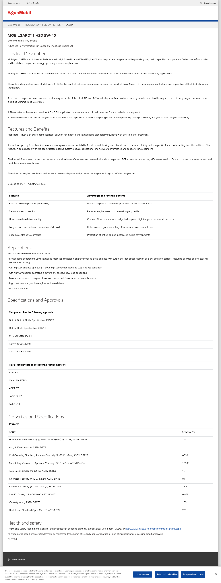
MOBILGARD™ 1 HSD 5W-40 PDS (43, 24)
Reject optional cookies (167, 574)
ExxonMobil (14, 24)
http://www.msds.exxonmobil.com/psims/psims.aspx (153, 528)
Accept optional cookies (193, 574)
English (69, 24)
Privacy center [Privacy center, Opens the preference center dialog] (142, 574)
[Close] (216, 574)
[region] (110, 574)
